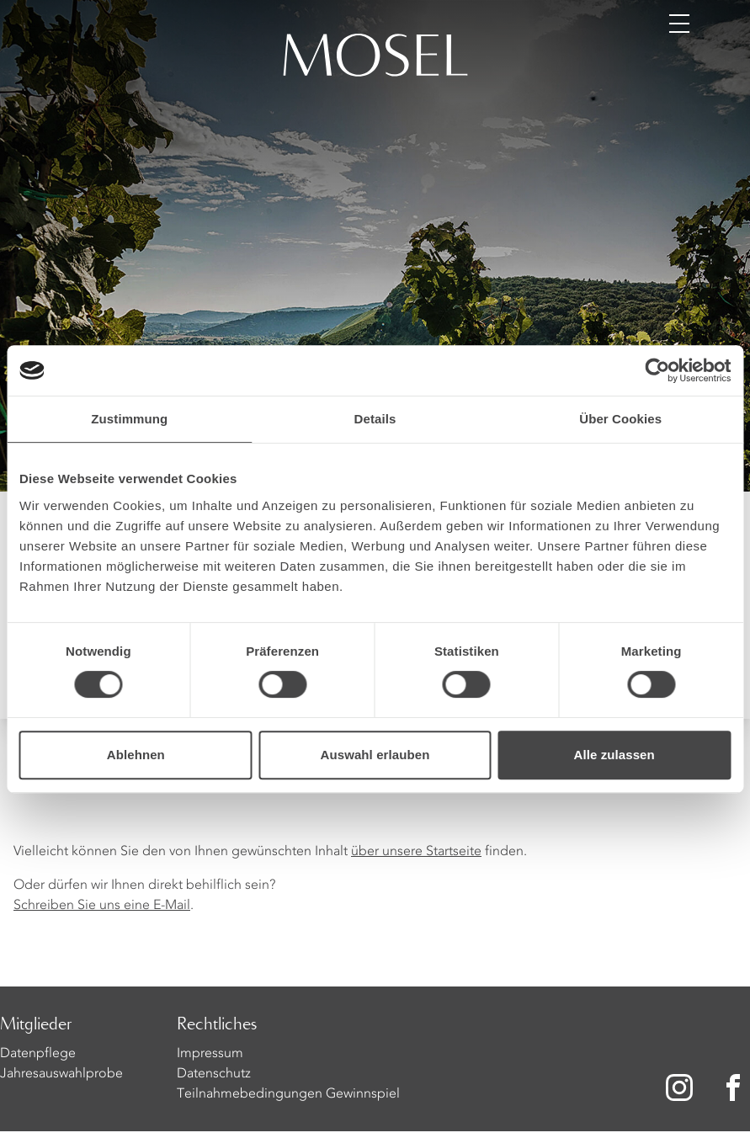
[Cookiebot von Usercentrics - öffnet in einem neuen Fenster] (657, 370)
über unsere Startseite (416, 852)
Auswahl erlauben (375, 754)
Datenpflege (38, 1054)
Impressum (210, 1054)
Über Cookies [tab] (620, 419)
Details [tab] (375, 419)
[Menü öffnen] (679, 23)
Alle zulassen (613, 754)
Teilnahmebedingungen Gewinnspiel (288, 1094)
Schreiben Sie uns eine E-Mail (101, 905)
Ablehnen (136, 754)
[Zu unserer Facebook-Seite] (735, 1087)
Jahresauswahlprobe (61, 1074)
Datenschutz (214, 1074)
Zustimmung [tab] (129, 419)
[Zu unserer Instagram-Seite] (679, 1087)
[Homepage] (375, 57)
